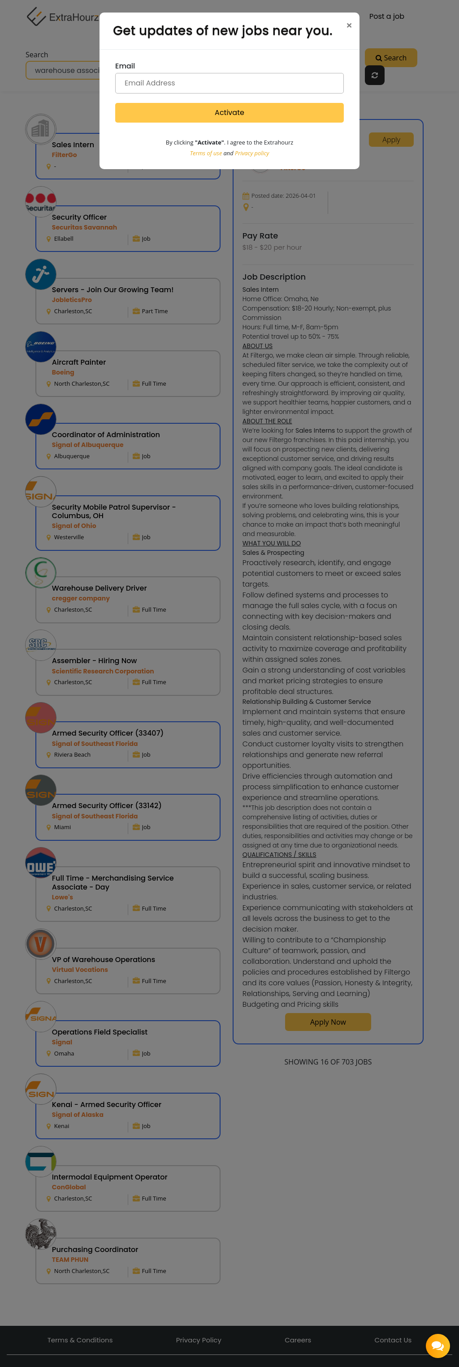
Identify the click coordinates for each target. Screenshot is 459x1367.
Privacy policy (252, 153)
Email (125, 66)
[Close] (349, 25)
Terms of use (206, 153)
